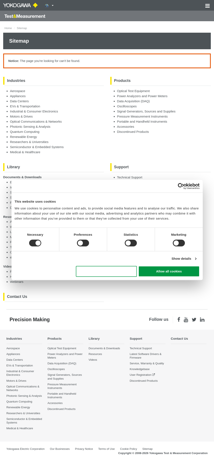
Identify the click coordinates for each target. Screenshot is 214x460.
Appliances (18, 96)
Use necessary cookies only (106, 271)
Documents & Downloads (22, 177)
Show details (181, 258)
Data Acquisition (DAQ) (133, 101)
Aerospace (17, 91)
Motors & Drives (21, 116)
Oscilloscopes (127, 106)
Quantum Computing (24, 131)
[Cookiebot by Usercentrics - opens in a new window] (181, 186)
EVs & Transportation (25, 106)
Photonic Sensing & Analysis (30, 126)
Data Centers (19, 101)
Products (122, 81)
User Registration (140, 374)
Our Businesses (60, 448)
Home (8, 28)
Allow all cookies (169, 271)
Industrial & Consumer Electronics (34, 111)
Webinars (16, 281)
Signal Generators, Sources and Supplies (146, 111)
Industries (16, 81)
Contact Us (17, 297)
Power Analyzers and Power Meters (142, 96)
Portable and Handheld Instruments (142, 121)
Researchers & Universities (29, 142)
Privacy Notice (84, 448)
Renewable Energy (23, 137)
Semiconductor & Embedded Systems (37, 147)
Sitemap (147, 448)
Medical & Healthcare (25, 152)
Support (121, 167)
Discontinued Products (133, 131)
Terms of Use (106, 448)
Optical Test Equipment (133, 91)
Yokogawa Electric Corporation (25, 448)
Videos (8, 266)
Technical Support (129, 177)
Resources (95, 354)
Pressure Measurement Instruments (142, 116)
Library (13, 167)
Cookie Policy (128, 448)
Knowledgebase (140, 369)
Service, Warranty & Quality (147, 363)
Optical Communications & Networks (36, 121)
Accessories (125, 126)
